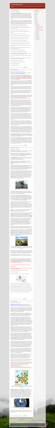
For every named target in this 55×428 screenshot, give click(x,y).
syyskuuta (37, 31)
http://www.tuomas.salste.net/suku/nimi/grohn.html (20, 155)
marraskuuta (37, 24)
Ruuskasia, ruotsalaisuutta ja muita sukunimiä (17, 71)
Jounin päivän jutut (16, 4)
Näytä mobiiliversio (22, 419)
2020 (35, 19)
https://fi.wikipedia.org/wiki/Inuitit (26, 360)
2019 (35, 20)
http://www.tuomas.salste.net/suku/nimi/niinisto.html (24, 133)
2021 (35, 18)
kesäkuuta (37, 34)
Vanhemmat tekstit (30, 418)
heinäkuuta (37, 33)
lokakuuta (37, 25)
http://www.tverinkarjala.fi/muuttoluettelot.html (16, 262)
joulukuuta (37, 23)
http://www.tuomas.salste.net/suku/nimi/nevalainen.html (17, 159)
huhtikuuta (37, 36)
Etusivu (21, 418)
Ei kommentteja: (20, 67)
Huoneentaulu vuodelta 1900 (15, 11)
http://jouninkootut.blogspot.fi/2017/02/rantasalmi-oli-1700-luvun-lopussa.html (20, 98)
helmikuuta (37, 38)
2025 (35, 15)
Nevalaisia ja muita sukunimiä (15, 149)
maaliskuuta (37, 37)
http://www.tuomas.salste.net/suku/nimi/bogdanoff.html (17, 211)
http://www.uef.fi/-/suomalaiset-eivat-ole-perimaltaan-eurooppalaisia (19, 364)
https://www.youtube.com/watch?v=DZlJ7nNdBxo (23, 273)
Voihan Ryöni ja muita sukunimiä (15, 302)
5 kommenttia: (20, 415)
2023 (35, 16)
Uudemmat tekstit (13, 418)
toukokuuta (37, 35)
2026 (35, 14)
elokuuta (37, 32)
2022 (35, 17)
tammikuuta (37, 39)
